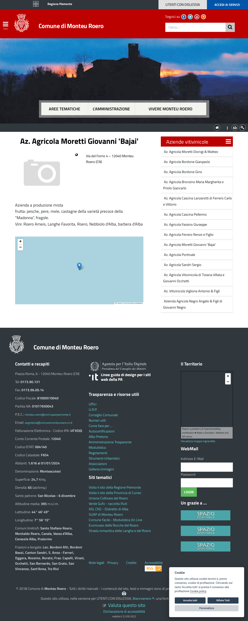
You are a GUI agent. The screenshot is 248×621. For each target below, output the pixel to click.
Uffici (92, 404)
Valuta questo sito (126, 605)
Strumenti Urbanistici (104, 458)
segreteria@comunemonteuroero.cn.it (48, 422)
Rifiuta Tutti (223, 600)
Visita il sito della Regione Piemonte (115, 487)
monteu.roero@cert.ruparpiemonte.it (48, 414)
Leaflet (118, 303)
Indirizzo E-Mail (192, 458)
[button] (79, 266)
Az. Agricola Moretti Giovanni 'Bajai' (189, 244)
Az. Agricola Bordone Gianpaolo (186, 161)
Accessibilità (154, 562)
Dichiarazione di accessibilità (124, 611)
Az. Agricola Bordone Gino (182, 171)
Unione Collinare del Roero (108, 498)
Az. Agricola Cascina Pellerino (185, 214)
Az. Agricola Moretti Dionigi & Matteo (190, 151)
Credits (131, 562)
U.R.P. (93, 409)
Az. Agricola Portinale (179, 254)
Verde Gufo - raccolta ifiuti (108, 503)
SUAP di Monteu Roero (106, 514)
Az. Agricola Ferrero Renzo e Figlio (188, 234)
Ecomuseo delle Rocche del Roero (114, 525)
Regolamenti (98, 452)
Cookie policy (198, 591)
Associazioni (98, 463)
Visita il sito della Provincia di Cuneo (115, 492)
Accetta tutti (190, 600)
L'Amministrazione (121, 127)
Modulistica (97, 447)
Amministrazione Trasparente (110, 442)
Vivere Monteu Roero (170, 109)
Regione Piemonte (59, 4)
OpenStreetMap (129, 303)
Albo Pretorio (98, 436)
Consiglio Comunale (103, 415)
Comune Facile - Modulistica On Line (115, 519)
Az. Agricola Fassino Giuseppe (185, 224)
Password (188, 474)
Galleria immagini (101, 469)
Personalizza (206, 608)
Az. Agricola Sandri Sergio (182, 264)
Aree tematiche (64, 109)
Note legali (96, 562)
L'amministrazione (111, 109)
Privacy (112, 562)
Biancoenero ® (143, 598)
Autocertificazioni (102, 431)
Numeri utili (97, 420)
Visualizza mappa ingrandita (198, 441)
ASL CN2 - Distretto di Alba (108, 509)
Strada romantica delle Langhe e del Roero (120, 530)
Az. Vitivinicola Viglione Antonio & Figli (191, 291)
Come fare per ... (100, 425)
